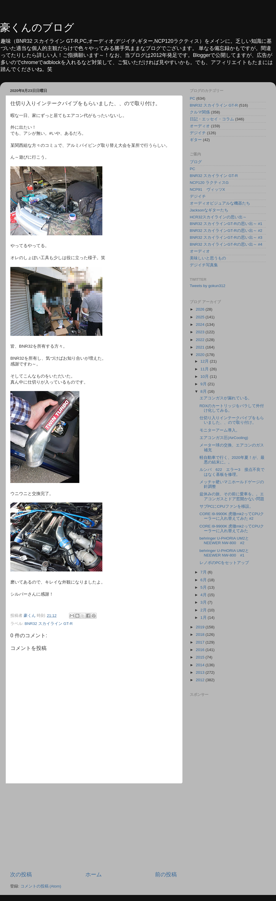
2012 (201, 680)
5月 (204, 587)
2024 (201, 324)
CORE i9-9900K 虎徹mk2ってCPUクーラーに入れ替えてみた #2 (232, 516)
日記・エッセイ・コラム (212, 119)
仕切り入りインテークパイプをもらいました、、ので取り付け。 (232, 420)
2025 (201, 317)
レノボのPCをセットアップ (224, 563)
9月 (204, 384)
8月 (204, 391)
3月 (204, 602)
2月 (204, 610)
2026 (201, 309)
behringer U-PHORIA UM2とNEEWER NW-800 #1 (224, 552)
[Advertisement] (93, 827)
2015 (201, 657)
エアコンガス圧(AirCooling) (224, 438)
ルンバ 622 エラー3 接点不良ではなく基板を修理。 (232, 471)
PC (192, 98)
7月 (204, 572)
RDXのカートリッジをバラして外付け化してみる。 (232, 408)
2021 (201, 347)
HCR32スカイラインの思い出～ (218, 217)
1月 (204, 617)
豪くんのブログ (37, 27)
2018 (201, 634)
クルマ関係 (200, 112)
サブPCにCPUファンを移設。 (226, 506)
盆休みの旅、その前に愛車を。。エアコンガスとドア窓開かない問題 (232, 496)
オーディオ (200, 126)
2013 (201, 672)
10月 (205, 376)
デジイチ (198, 133)
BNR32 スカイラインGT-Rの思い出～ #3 (226, 237)
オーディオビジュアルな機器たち (220, 203)
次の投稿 (21, 874)
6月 (204, 580)
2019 (201, 627)
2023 (201, 332)
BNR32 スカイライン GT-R (49, 623)
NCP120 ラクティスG (209, 182)
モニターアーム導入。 (220, 430)
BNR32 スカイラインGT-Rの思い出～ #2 (226, 230)
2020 (201, 355)
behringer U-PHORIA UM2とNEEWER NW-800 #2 (224, 540)
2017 (201, 642)
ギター (196, 140)
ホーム (93, 874)
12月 (205, 361)
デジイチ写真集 (204, 265)
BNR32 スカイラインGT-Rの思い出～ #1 (226, 224)
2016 (201, 650)
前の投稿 (166, 874)
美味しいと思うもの (208, 258)
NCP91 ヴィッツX (207, 189)
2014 (201, 665)
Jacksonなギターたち (209, 210)
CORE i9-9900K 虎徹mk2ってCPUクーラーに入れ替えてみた (232, 528)
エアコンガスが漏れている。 (226, 398)
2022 (201, 340)
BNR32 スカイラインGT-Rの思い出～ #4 (226, 244)
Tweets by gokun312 (207, 286)
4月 (204, 595)
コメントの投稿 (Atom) (40, 886)
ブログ (196, 162)
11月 (205, 369)
